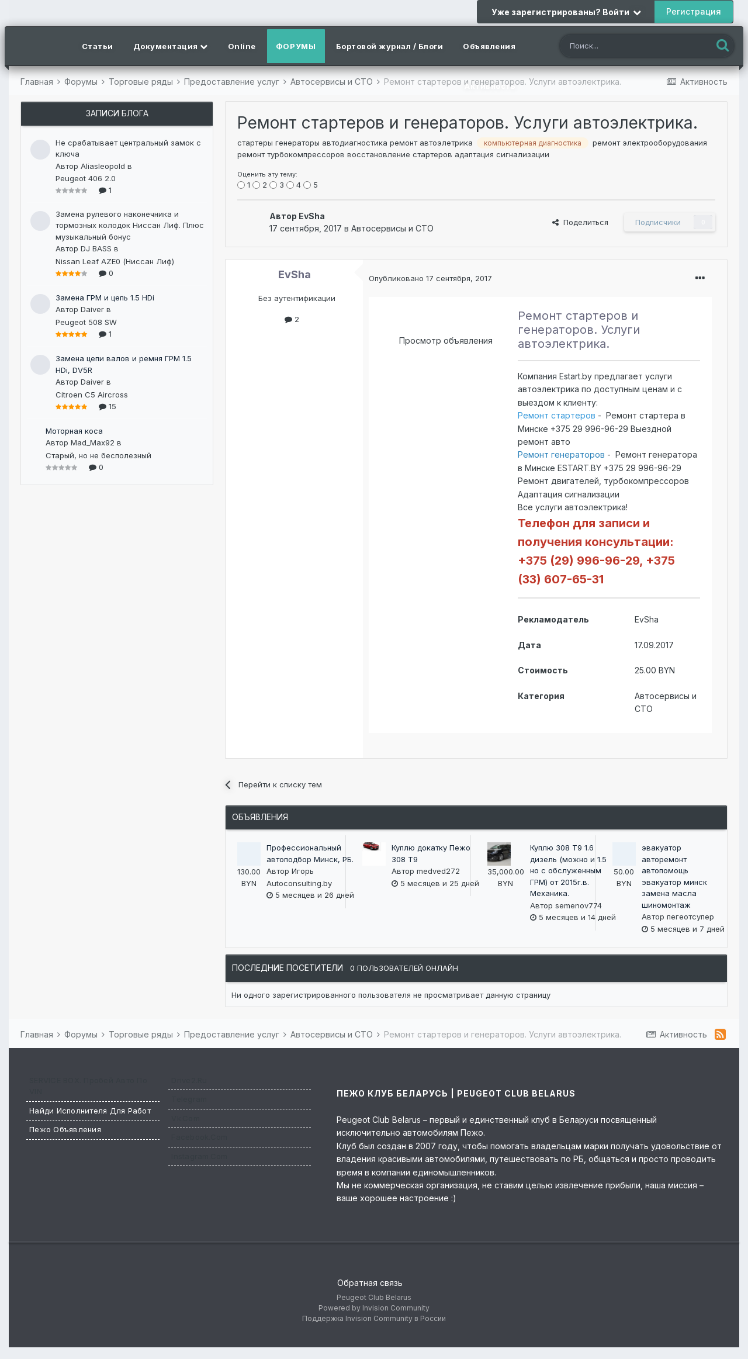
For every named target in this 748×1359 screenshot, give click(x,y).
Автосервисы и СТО (392, 228)
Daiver (92, 309)
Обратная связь (370, 1283)
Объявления (489, 46)
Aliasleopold (103, 166)
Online (242, 46)
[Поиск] (624, 47)
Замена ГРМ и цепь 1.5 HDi (105, 297)
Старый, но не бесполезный (98, 455)
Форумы (296, 46)
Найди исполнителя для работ (90, 1110)
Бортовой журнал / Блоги (390, 46)
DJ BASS (96, 248)
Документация (170, 46)
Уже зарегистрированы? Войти (566, 12)
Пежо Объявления (65, 1129)
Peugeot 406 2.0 (86, 178)
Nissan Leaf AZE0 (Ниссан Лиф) (115, 261)
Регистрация (693, 11)
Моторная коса (74, 430)
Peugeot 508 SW (86, 322)
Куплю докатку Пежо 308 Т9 (431, 853)
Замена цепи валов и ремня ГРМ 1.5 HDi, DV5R (124, 364)
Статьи (97, 46)
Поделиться (580, 222)
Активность (490, 86)
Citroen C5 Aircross (92, 394)
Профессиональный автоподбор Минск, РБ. (310, 853)
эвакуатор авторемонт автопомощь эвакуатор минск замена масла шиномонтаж (674, 876)
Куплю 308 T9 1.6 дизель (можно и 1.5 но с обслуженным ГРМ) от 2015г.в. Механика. (568, 870)
